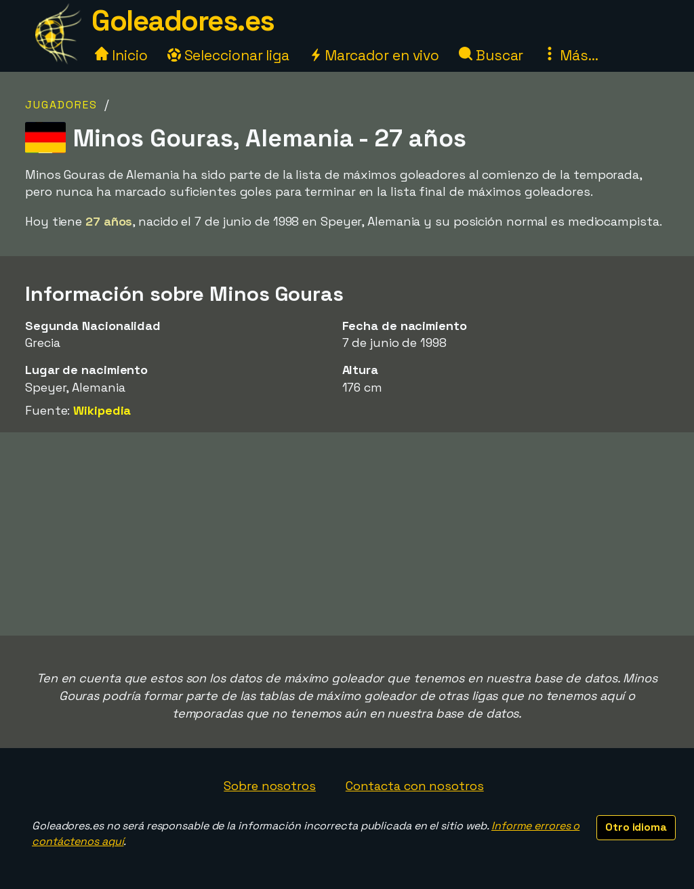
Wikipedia (102, 410)
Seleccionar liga (228, 55)
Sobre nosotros (270, 785)
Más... (570, 55)
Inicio (121, 55)
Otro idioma (636, 827)
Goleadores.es (182, 21)
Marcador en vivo (374, 55)
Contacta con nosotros (415, 785)
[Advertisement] (347, 534)
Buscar (491, 55)
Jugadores (61, 105)
